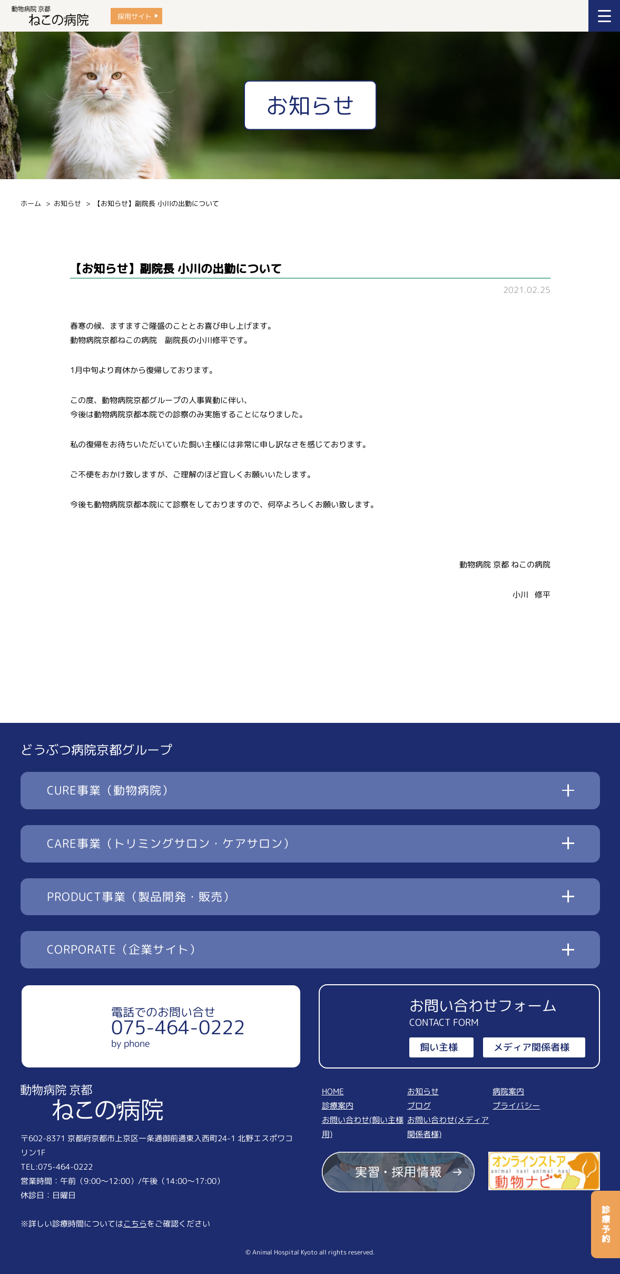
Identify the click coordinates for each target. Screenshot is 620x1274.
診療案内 (337, 1105)
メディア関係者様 (531, 1047)
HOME (333, 1091)
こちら (135, 1223)
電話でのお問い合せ (178, 1027)
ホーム (31, 203)
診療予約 (606, 1224)
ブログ (419, 1105)
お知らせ (67, 203)
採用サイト (134, 16)
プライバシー (516, 1105)
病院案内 (508, 1091)
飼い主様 (439, 1047)
